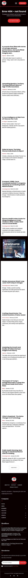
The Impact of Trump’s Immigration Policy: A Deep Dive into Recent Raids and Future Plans (13, 383)
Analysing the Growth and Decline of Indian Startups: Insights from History (11, 348)
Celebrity (4, 89)
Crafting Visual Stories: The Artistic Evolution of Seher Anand (13, 314)
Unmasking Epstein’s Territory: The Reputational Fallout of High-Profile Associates (13, 85)
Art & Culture (5, 317)
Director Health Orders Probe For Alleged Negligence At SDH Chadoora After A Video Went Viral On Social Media (13, 221)
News (3, 388)
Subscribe (22, 562)
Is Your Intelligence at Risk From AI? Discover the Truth (13, 118)
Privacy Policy (15, 566)
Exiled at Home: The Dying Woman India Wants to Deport (13, 150)
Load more (14, 467)
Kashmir (4, 153)
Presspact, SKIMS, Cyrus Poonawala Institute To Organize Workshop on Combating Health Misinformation (14, 184)
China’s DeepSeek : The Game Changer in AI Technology (12, 417)
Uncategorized (6, 189)
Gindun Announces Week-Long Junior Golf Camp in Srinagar (13, 282)
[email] (10, 562)
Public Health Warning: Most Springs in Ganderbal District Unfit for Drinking (12, 451)
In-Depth (4, 121)
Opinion (4, 55)
